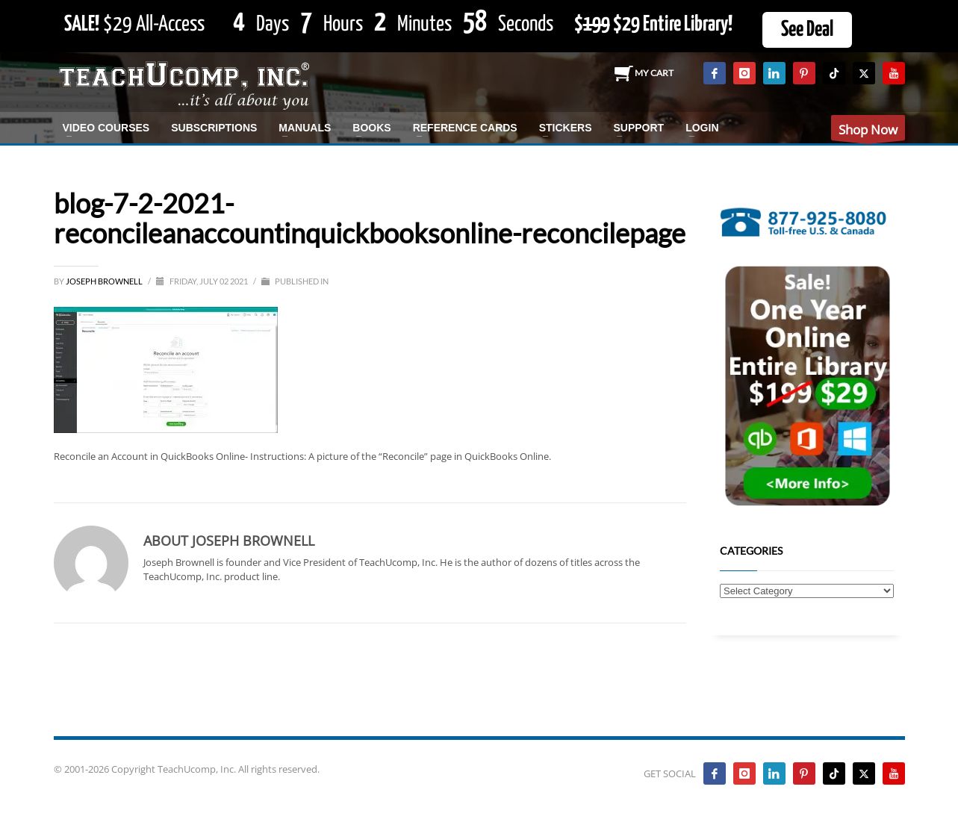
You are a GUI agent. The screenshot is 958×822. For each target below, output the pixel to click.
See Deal (807, 29)
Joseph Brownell (105, 281)
